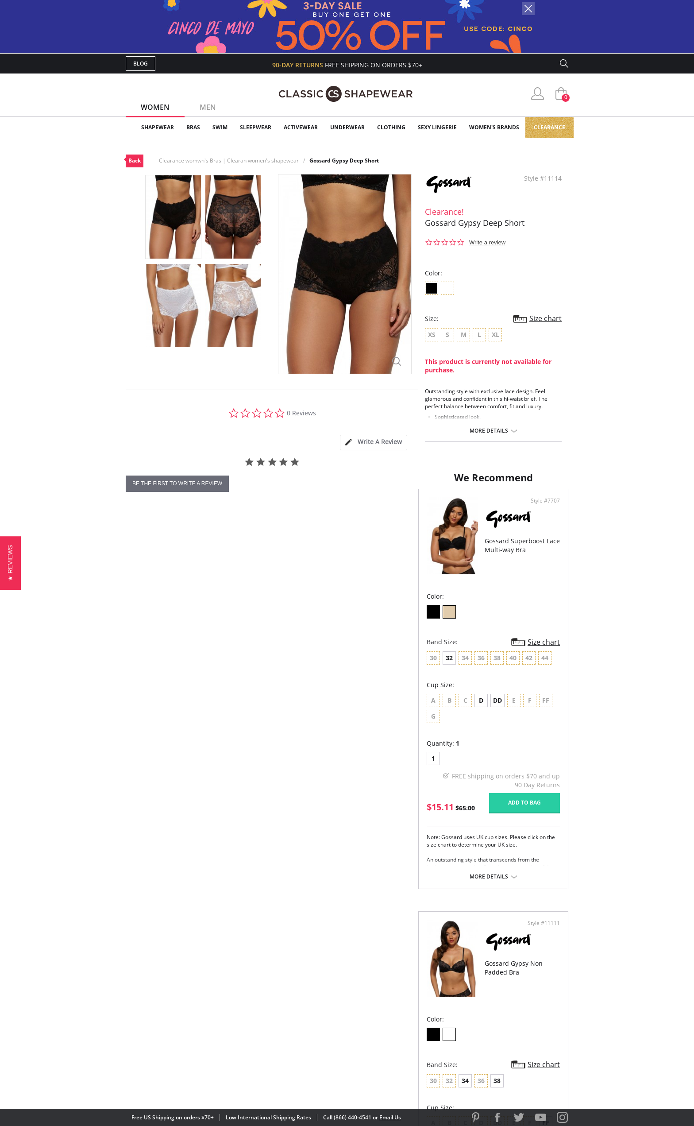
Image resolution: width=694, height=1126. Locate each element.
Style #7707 (319, 533)
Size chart (545, 318)
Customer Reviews (421, 980)
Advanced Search (304, 966)
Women (155, 107)
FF (475, 732)
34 (395, 690)
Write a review (487, 242)
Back (134, 160)
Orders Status (299, 994)
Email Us (390, 1117)
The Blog (406, 1009)
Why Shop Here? (417, 966)
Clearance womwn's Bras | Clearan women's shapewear (229, 160)
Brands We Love (417, 994)
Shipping (289, 1009)
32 (156, 690)
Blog (140, 63)
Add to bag (298, 819)
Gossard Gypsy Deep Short (344, 160)
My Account (295, 980)
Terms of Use (195, 1086)
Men (208, 107)
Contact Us (294, 1037)
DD (204, 732)
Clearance (549, 127)
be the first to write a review (177, 483)
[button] (10, 563)
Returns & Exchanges (311, 1023)
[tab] (373, 442)
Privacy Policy (414, 1023)
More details (489, 430)
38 (427, 690)
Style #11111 (540, 533)
